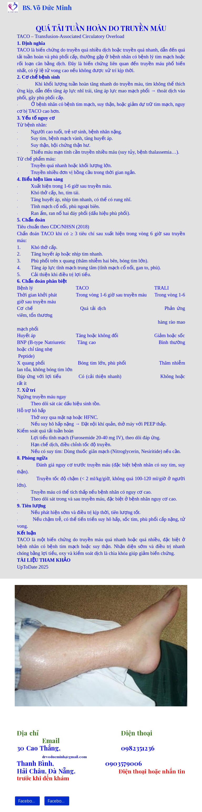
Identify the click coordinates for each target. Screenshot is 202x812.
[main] (101, 296)
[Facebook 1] (27, 801)
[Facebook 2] (56, 801)
